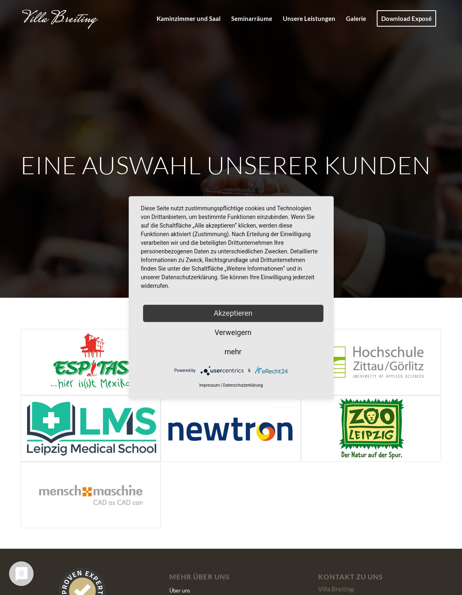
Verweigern (232, 332)
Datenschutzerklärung (243, 385)
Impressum (209, 385)
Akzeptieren (233, 313)
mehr (233, 351)
